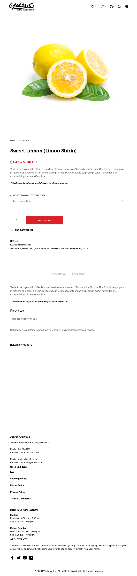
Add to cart (44, 220)
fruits (18, 249)
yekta (85, 249)
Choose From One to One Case (27, 195)
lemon (25, 249)
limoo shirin (41, 249)
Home (12, 141)
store (78, 249)
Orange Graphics (94, 571)
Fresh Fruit (23, 141)
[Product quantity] (17, 220)
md (48, 249)
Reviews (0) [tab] (78, 274)
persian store (57, 249)
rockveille (70, 249)
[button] (93, 5)
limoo (31, 249)
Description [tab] (59, 274)
